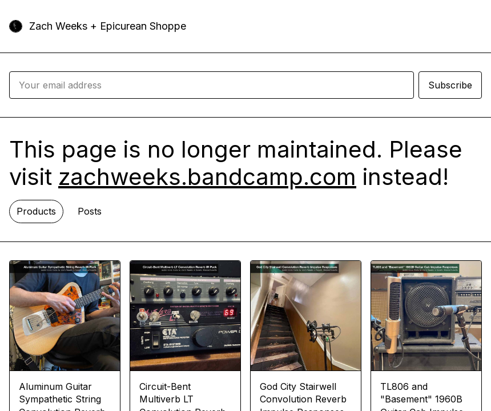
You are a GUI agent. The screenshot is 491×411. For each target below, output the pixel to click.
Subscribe (450, 85)
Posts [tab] (90, 211)
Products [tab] (36, 211)
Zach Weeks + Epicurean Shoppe (107, 26)
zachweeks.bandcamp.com (207, 177)
